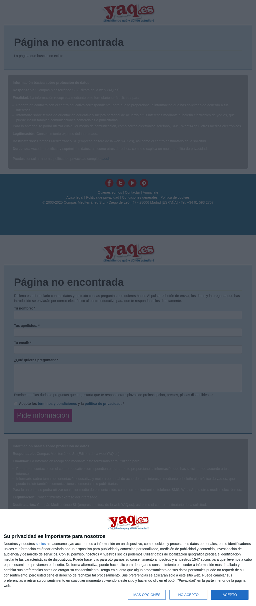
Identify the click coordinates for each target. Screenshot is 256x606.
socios (41, 543)
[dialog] (128, 557)
